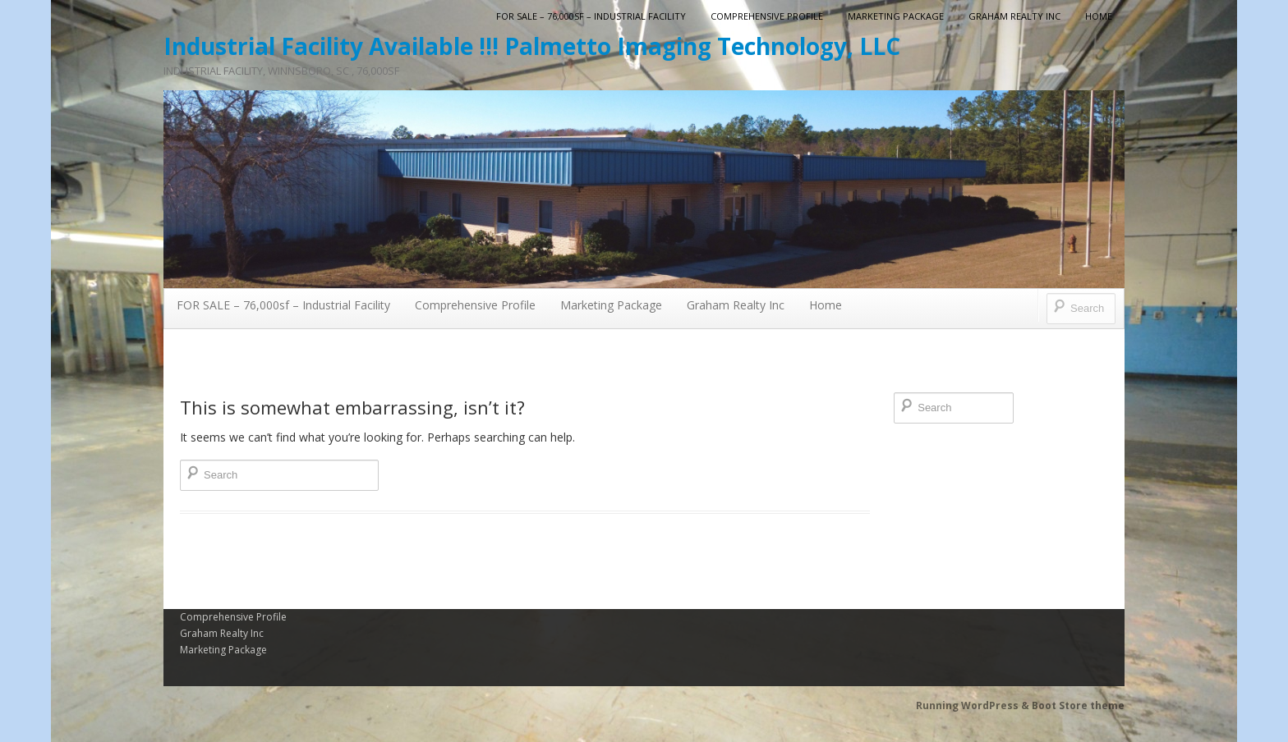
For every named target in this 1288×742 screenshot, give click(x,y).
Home (1098, 16)
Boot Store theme (1078, 705)
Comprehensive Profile (767, 16)
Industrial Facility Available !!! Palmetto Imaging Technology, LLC (531, 46)
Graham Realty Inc (1014, 16)
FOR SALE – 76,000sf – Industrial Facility (591, 16)
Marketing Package (896, 16)
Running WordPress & (974, 705)
